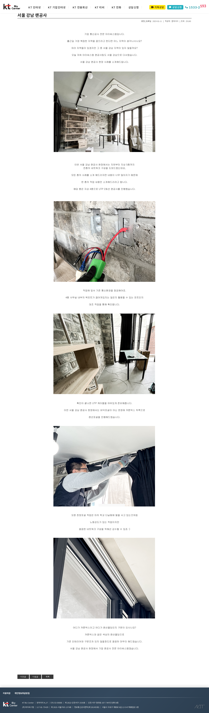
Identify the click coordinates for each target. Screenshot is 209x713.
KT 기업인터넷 (57, 7)
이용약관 (6, 693)
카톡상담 (157, 7)
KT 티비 (100, 7)
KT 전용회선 (80, 7)
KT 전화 (116, 7)
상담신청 (133, 7)
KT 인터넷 (34, 7)
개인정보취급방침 (22, 693)
